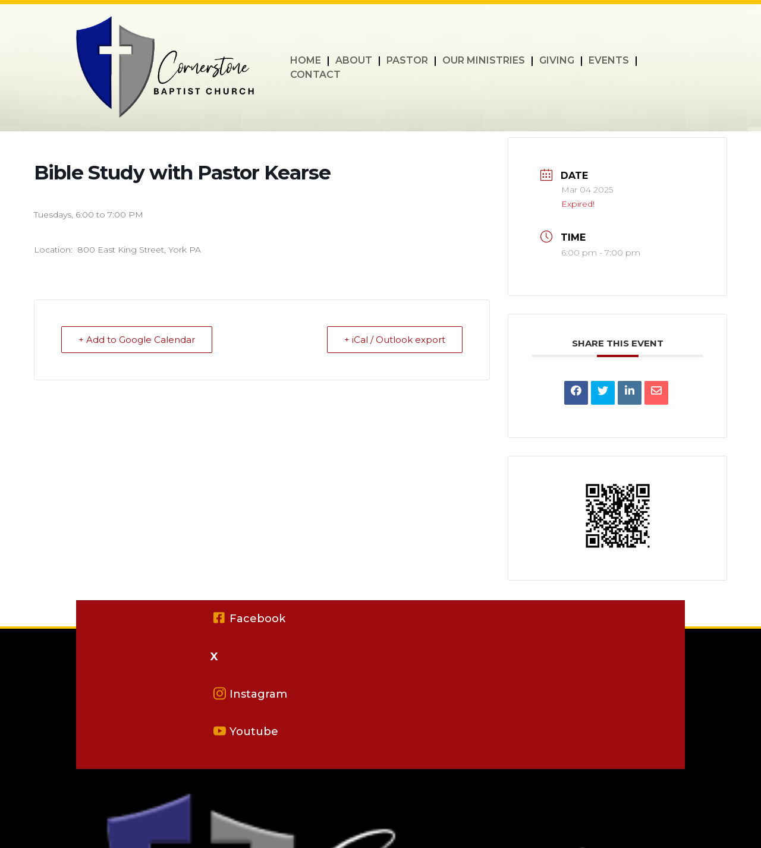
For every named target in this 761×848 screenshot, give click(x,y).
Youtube (253, 731)
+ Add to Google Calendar (136, 339)
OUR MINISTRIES (483, 61)
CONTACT (315, 75)
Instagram (258, 694)
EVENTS (609, 61)
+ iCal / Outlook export (394, 339)
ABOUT (353, 61)
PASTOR (407, 61)
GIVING (556, 61)
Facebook (257, 618)
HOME (305, 61)
